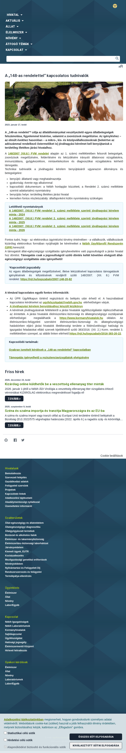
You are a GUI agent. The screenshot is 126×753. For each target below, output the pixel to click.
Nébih (31, 6)
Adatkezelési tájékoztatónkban (24, 719)
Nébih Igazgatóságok (17, 622)
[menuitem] (63, 15)
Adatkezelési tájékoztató (18, 498)
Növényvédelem (14, 563)
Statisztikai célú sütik (19, 733)
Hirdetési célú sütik (18, 740)
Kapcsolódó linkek (15, 494)
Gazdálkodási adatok (16, 481)
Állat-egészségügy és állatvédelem (24, 523)
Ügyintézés (12, 587)
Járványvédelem (14, 547)
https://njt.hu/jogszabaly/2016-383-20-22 (95, 333)
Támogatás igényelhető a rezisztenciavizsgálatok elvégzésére (49, 357)
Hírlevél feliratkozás (16, 650)
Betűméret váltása (120, 66)
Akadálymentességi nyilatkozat (22, 502)
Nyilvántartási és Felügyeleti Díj (22, 568)
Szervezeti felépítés (16, 477)
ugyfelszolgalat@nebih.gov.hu (62, 302)
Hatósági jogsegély (15, 642)
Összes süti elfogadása (95, 736)
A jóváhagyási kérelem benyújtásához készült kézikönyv (46, 306)
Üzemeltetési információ (18, 506)
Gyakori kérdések (16, 662)
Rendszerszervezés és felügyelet (23, 572)
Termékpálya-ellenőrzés (18, 576)
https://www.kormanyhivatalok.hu (81, 318)
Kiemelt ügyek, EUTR (17, 551)
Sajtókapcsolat (13, 634)
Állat (7, 597)
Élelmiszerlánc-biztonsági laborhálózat (26, 543)
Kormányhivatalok (15, 630)
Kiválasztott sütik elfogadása (96, 745)
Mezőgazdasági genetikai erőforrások (26, 559)
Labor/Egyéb (12, 605)
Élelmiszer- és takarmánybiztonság (24, 539)
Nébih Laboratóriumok (17, 626)
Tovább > (14, 398)
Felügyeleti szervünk (16, 485)
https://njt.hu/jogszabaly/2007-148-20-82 (46, 279)
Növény (9, 601)
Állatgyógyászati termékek (20, 531)
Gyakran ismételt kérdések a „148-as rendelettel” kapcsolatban (50, 349)
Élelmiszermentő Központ (19, 646)
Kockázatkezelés (14, 555)
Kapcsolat (11, 616)
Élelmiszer (11, 592)
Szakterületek (13, 517)
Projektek (10, 489)
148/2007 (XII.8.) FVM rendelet (28, 153)
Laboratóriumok (14, 679)
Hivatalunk (11, 468)
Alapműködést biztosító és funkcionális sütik (35, 747)
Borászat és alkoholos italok (21, 535)
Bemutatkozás (13, 473)
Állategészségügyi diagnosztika (22, 527)
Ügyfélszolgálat (13, 638)
